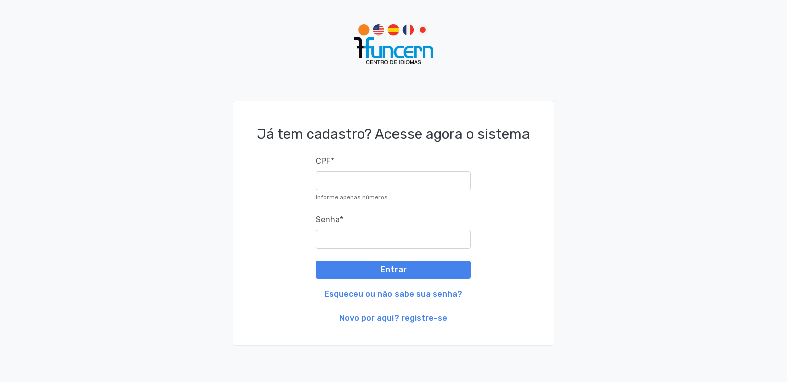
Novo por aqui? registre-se (393, 318)
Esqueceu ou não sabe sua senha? (393, 294)
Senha (329, 219)
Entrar (393, 269)
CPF (325, 161)
